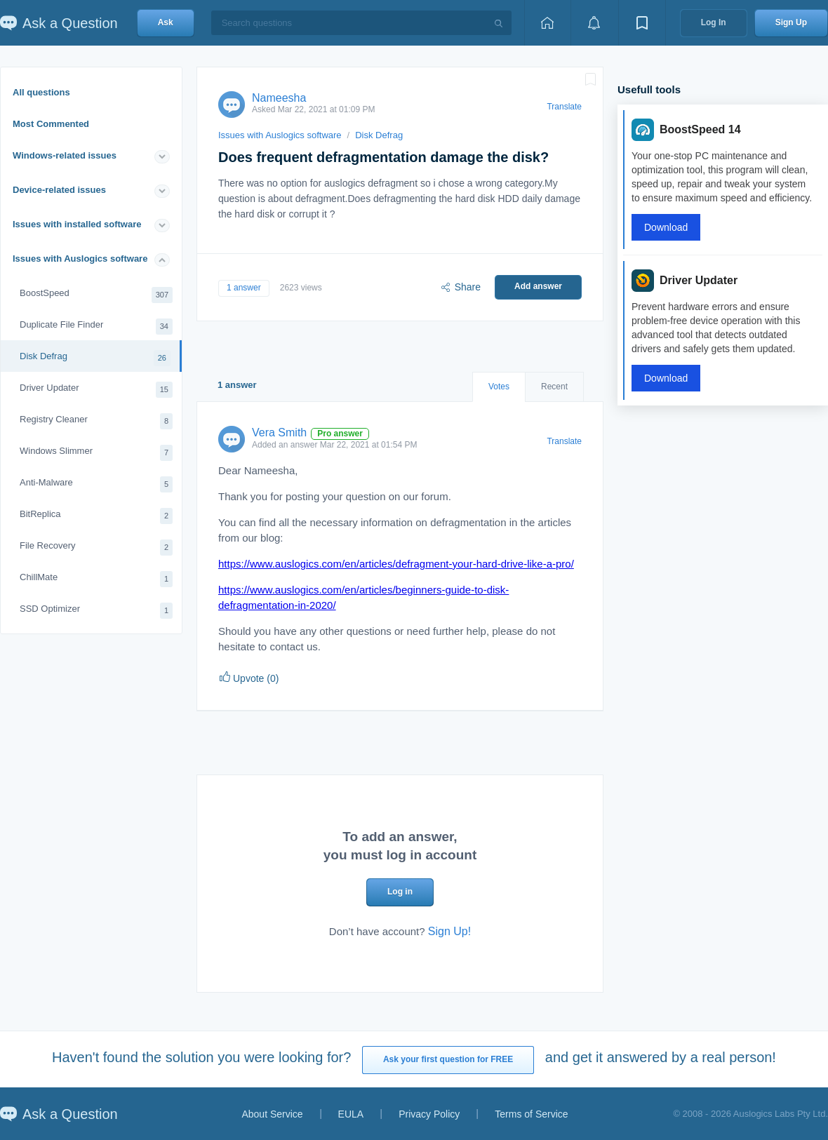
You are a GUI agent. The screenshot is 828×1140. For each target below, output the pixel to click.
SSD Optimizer (96, 611)
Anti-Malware (96, 484)
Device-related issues (59, 190)
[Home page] (547, 23)
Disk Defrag (95, 358)
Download (666, 227)
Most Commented (51, 124)
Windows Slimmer (96, 453)
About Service (271, 1114)
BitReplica (96, 516)
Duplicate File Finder (96, 326)
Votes (498, 386)
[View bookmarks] (642, 23)
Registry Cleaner (96, 421)
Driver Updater (96, 390)
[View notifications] (594, 23)
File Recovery (96, 547)
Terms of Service (531, 1114)
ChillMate (96, 579)
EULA (351, 1114)
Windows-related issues (64, 155)
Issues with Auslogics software (80, 258)
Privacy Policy (429, 1114)
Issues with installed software (77, 224)
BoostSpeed (96, 295)
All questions (41, 92)
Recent (554, 386)
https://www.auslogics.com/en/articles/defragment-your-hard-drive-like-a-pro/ (396, 564)
